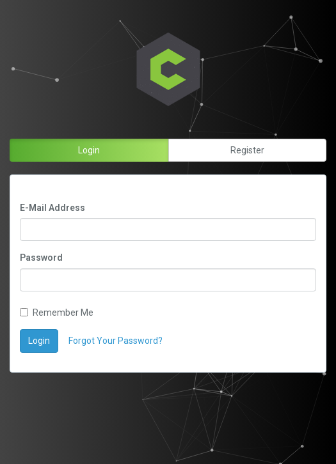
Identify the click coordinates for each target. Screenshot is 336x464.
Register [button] (247, 150)
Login (39, 341)
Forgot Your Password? (115, 341)
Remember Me (56, 312)
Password (41, 257)
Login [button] (89, 150)
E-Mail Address (52, 208)
